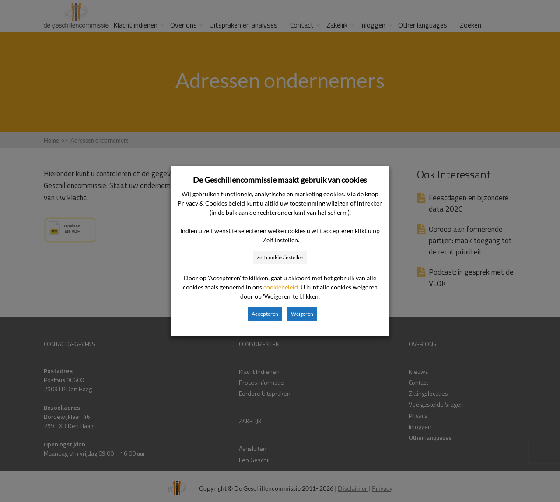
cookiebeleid (280, 287)
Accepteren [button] (265, 313)
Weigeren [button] (302, 313)
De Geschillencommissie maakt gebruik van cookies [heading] (280, 180)
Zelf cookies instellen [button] (280, 257)
